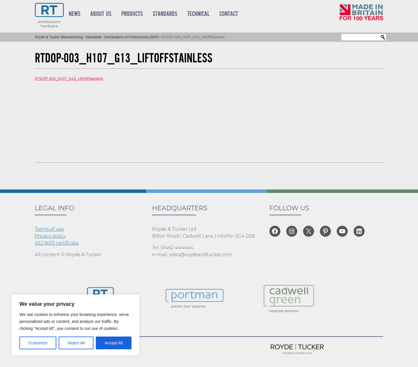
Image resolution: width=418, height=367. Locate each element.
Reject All (76, 343)
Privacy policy (50, 236)
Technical (198, 14)
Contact (228, 14)
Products (132, 14)
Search (383, 37)
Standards (165, 14)
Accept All (113, 343)
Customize (38, 343)
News (74, 14)
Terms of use (49, 229)
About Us (100, 14)
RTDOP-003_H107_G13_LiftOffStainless (69, 78)
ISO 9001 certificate (57, 243)
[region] (75, 324)
